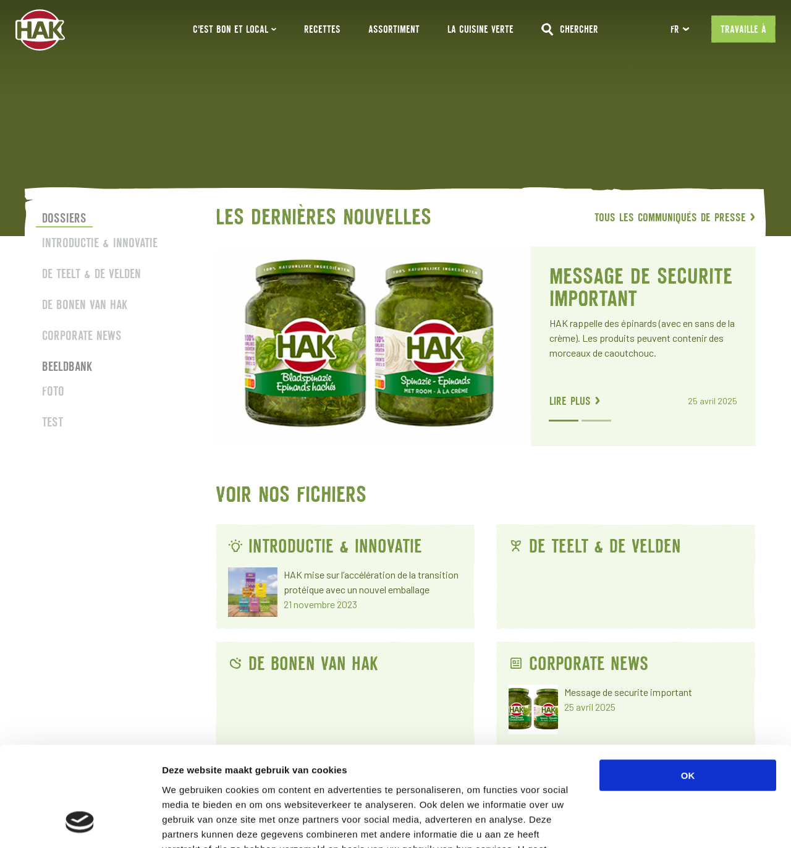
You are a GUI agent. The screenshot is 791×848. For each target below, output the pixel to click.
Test (52, 422)
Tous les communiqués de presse (675, 217)
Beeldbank (67, 366)
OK (688, 685)
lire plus (574, 400)
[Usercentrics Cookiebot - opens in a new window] (80, 824)
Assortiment (394, 29)
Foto (53, 391)
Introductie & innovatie (100, 242)
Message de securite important (640, 287)
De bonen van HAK (84, 304)
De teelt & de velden (91, 273)
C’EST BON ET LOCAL (234, 29)
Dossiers (64, 218)
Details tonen (667, 823)
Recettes (322, 29)
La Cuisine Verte (480, 29)
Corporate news (82, 335)
